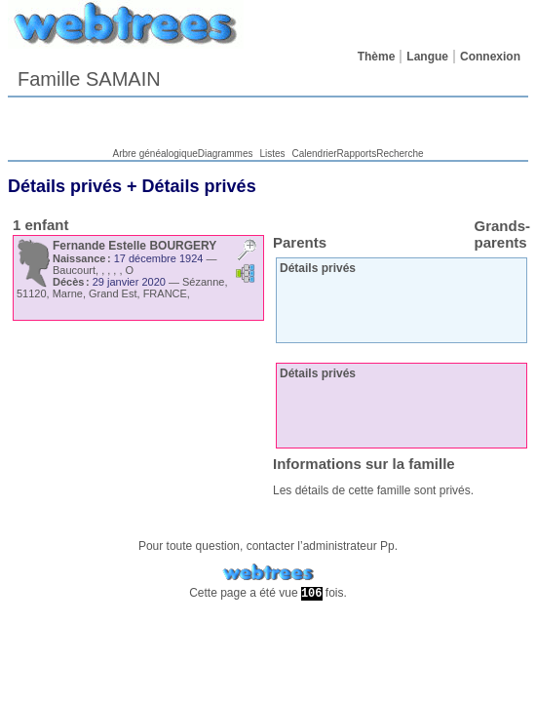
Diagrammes (225, 153)
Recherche (399, 153)
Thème (377, 56)
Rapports (357, 153)
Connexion (490, 56)
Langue (427, 56)
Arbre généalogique (154, 153)
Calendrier (313, 153)
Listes (272, 153)
